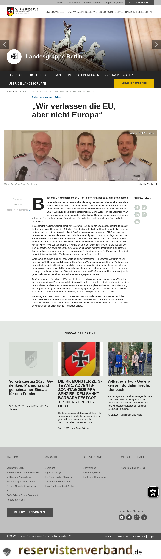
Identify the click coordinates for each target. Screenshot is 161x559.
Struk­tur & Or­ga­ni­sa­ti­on (95, 477)
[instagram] (137, 517)
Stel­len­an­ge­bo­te (92, 2)
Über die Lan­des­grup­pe (27, 83)
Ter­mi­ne (56, 75)
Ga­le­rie (129, 75)
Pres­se (59, 2)
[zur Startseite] (23, 11)
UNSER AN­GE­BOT (56, 12)
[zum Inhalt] (31, 359)
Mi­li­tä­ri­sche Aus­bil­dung (19, 477)
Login (108, 2)
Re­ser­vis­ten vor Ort (99, 12)
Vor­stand (111, 75)
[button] (137, 207)
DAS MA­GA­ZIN (75, 12)
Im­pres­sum (139, 536)
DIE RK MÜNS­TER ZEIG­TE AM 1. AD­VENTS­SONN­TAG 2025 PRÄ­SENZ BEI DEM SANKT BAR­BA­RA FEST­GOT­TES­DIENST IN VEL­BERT (80, 393)
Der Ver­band (89, 467)
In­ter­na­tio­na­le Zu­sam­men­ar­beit (23, 472)
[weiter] (156, 44)
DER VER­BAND (123, 12)
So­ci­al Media (73, 2)
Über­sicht (17, 75)
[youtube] (122, 517)
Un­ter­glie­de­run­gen (83, 75)
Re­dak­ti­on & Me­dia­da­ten (58, 481)
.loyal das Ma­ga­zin (54, 472)
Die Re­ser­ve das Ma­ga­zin (39, 91)
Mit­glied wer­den (140, 2)
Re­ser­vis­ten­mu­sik (16, 499)
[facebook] (129, 517)
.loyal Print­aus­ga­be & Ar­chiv (59, 486)
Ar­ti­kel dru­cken (17, 210)
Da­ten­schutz (122, 536)
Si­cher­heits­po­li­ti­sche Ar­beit (46, 97)
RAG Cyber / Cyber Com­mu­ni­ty (23, 495)
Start (22, 91)
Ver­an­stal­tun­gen (15, 467)
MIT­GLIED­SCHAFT (143, 12)
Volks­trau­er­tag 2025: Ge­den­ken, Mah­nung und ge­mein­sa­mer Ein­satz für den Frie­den (31, 387)
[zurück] (4, 44)
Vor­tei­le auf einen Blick (133, 467)
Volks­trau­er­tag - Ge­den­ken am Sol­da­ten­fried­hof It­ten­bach (130, 385)
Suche (118, 2)
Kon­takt (109, 536)
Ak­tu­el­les (37, 75)
